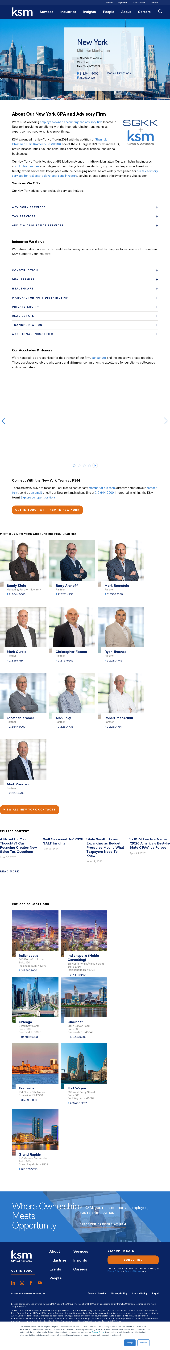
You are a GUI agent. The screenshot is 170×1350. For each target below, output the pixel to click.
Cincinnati (75, 1022)
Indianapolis (28, 956)
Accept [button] (130, 1343)
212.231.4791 (114, 726)
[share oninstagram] (22, 1283)
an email (36, 492)
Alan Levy (63, 718)
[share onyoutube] (40, 1283)
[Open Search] (160, 11)
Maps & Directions (119, 73)
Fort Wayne (77, 1088)
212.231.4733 (65, 594)
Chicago (25, 1022)
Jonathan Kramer (20, 718)
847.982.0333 (29, 1036)
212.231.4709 (17, 793)
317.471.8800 (78, 974)
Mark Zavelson (18, 784)
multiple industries (27, 166)
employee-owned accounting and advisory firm (71, 122)
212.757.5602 (65, 660)
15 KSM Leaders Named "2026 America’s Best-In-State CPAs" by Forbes (149, 844)
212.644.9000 (89, 73)
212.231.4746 (114, 660)
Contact (154, 3)
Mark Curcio (16, 652)
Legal (155, 1293)
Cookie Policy (139, 1293)
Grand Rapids (30, 1155)
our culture (98, 357)
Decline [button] (143, 1343)
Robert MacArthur (118, 718)
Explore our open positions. (38, 497)
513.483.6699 (78, 1036)
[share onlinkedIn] (13, 1283)
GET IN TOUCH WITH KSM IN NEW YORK (47, 509)
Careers (144, 12)
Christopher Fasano (71, 652)
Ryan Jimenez (115, 652)
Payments (122, 3)
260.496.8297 (78, 1103)
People (108, 12)
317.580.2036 (115, 594)
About (126, 12)
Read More (9, 871)
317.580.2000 (29, 970)
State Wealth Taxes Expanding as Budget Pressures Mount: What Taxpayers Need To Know (105, 848)
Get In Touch (23, 1270)
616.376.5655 (29, 1169)
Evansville (26, 1088)
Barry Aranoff (67, 586)
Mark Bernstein (116, 586)
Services (46, 12)
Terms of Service (133, 1271)
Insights (89, 12)
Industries (68, 12)
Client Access (138, 3)
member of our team (102, 488)
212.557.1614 (16, 660)
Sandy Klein (16, 586)
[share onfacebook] (31, 1283)
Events (109, 3)
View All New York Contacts (29, 809)
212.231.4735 (65, 726)
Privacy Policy (98, 1332)
